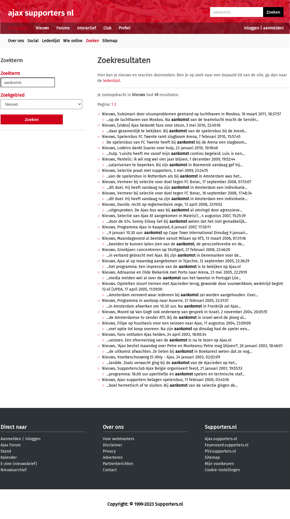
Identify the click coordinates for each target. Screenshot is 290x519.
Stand (6, 451)
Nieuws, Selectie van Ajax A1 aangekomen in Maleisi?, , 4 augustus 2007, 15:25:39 (174, 215)
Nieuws (42, 28)
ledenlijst (111, 80)
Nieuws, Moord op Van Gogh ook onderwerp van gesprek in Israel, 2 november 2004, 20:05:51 (184, 312)
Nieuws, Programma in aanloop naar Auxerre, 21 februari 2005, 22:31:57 (165, 300)
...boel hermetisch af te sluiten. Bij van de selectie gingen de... (172, 385)
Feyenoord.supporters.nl (226, 445)
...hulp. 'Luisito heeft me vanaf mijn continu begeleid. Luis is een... (175, 153)
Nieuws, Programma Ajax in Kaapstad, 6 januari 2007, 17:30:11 (156, 227)
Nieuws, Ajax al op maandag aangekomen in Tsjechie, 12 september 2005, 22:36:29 (175, 261)
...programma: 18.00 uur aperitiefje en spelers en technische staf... (175, 374)
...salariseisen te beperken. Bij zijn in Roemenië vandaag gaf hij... (174, 165)
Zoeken (92, 40)
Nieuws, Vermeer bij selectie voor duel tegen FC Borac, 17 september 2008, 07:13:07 (176, 182)
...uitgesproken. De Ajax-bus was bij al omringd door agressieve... (174, 210)
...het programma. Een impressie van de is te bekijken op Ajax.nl (173, 266)
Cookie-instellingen (222, 470)
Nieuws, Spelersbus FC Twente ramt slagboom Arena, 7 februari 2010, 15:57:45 (171, 136)
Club (107, 28)
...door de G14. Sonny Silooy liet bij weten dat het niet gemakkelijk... (176, 221)
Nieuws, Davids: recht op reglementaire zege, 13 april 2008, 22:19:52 (162, 204)
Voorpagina (18, 28)
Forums (63, 28)
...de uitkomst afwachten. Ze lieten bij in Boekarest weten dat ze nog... (179, 351)
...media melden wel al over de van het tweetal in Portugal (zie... (173, 278)
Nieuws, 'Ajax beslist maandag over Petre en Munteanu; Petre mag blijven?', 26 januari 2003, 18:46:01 (192, 345)
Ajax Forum (11, 445)
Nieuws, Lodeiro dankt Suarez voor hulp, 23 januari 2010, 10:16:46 (160, 148)
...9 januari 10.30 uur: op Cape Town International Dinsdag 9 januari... (177, 232)
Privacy (109, 451)
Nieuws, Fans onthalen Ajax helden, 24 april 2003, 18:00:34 (154, 334)
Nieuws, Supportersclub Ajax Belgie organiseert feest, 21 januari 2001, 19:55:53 (172, 368)
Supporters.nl (220, 427)
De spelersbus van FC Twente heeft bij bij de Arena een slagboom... (176, 142)
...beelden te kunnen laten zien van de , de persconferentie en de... (175, 244)
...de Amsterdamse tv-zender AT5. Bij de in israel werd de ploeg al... (176, 317)
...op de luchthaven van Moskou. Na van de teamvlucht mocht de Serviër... (182, 119)
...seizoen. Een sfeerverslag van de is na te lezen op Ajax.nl (168, 340)
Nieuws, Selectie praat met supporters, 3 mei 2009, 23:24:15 (155, 170)
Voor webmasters (118, 438)
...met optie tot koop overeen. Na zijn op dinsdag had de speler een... (178, 328)
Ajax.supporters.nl (221, 438)
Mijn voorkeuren (219, 463)
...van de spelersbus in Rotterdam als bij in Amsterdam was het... (174, 176)
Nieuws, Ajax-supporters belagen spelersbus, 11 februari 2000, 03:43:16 (165, 379)
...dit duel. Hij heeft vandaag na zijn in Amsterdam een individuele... (176, 187)
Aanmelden (11, 438)
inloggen (251, 28)
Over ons (16, 40)
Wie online (72, 40)
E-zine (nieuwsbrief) (19, 463)
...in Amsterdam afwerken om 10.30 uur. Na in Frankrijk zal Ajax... (173, 306)
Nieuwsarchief (14, 470)
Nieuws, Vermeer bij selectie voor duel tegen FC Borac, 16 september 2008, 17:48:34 (177, 193)
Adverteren (113, 457)
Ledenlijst (51, 40)
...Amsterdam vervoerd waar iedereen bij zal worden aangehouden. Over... (182, 295)
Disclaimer (112, 445)
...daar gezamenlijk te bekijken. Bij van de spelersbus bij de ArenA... (176, 131)
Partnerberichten (118, 463)
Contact (110, 470)
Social (33, 40)
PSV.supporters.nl (220, 451)
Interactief (86, 28)
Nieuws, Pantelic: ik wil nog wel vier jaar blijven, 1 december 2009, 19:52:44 (168, 159)
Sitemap (109, 40)
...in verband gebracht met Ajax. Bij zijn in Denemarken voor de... (173, 255)
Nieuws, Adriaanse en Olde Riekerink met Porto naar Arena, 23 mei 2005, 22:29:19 (174, 272)
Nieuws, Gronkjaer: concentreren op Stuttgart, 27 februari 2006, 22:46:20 (166, 249)
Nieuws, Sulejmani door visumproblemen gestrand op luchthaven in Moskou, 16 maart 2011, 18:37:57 (191, 114)
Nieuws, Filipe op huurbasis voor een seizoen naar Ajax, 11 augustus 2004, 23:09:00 (176, 323)
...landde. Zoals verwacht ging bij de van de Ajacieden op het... (171, 362)
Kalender (9, 457)
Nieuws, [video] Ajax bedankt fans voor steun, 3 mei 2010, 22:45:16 (161, 125)
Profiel (124, 28)
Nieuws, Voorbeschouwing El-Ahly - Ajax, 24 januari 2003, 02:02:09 (161, 357)
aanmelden (273, 28)
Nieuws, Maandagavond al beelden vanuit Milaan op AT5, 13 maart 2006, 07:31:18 (174, 238)
